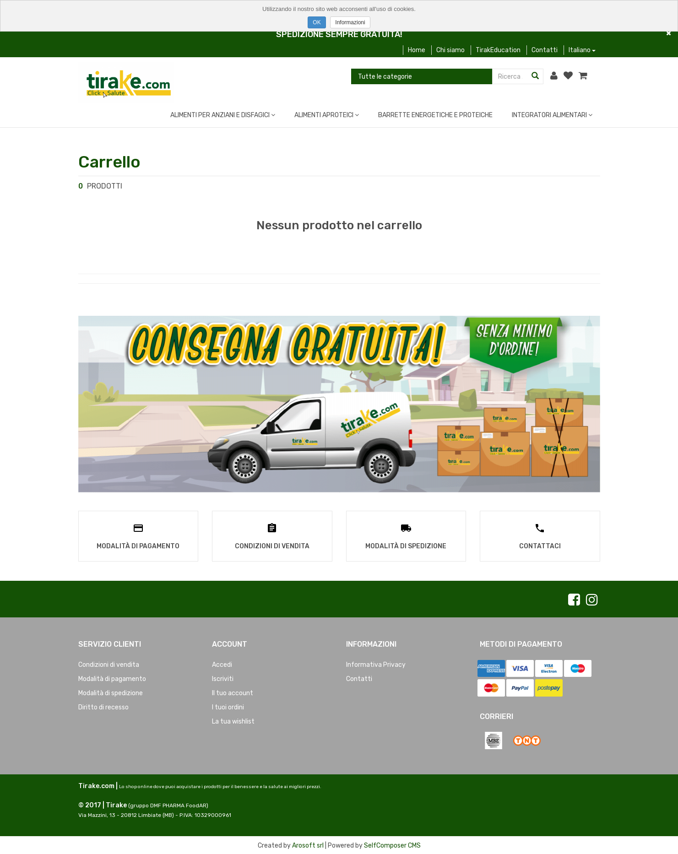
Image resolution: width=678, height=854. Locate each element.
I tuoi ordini (228, 706)
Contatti (545, 50)
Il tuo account (232, 692)
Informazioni (350, 22)
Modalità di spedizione (110, 692)
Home (416, 50)
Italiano (582, 50)
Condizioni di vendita (108, 664)
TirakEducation (498, 50)
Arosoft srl (308, 845)
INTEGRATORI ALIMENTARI (552, 115)
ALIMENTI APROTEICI (326, 115)
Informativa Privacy (376, 664)
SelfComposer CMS (392, 845)
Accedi (222, 664)
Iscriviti (222, 678)
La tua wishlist (233, 720)
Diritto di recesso (103, 706)
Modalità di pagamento (112, 678)
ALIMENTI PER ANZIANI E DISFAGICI (222, 115)
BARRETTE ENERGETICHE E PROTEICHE (435, 115)
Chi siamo (450, 50)
